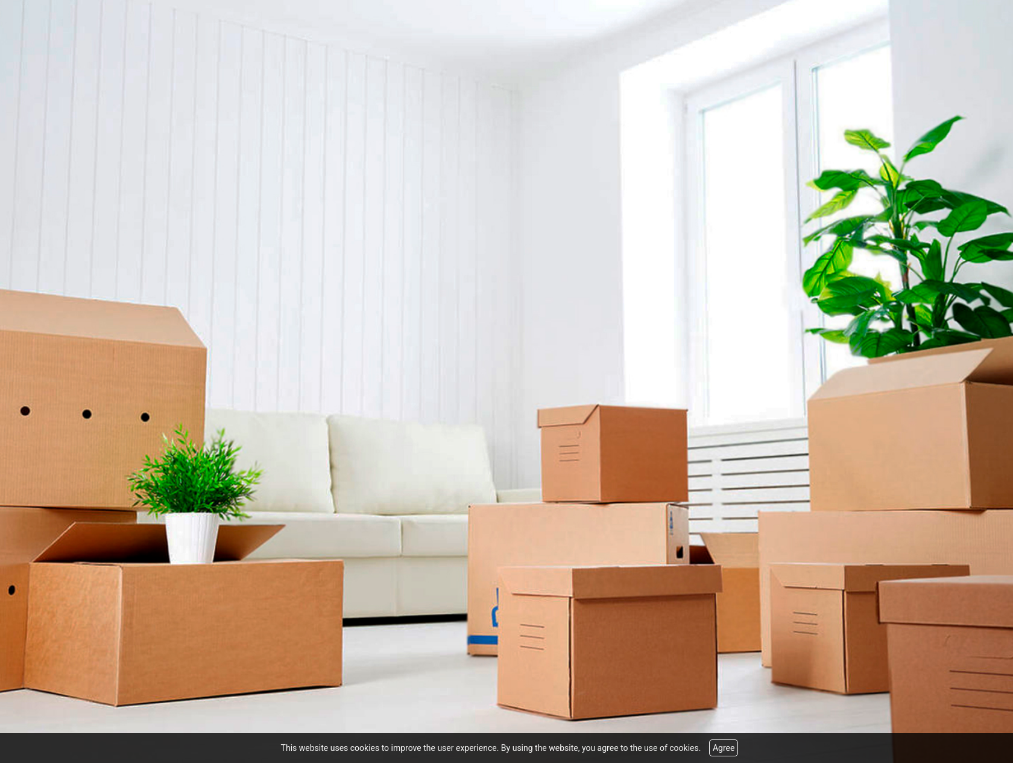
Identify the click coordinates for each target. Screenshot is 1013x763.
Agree (723, 748)
